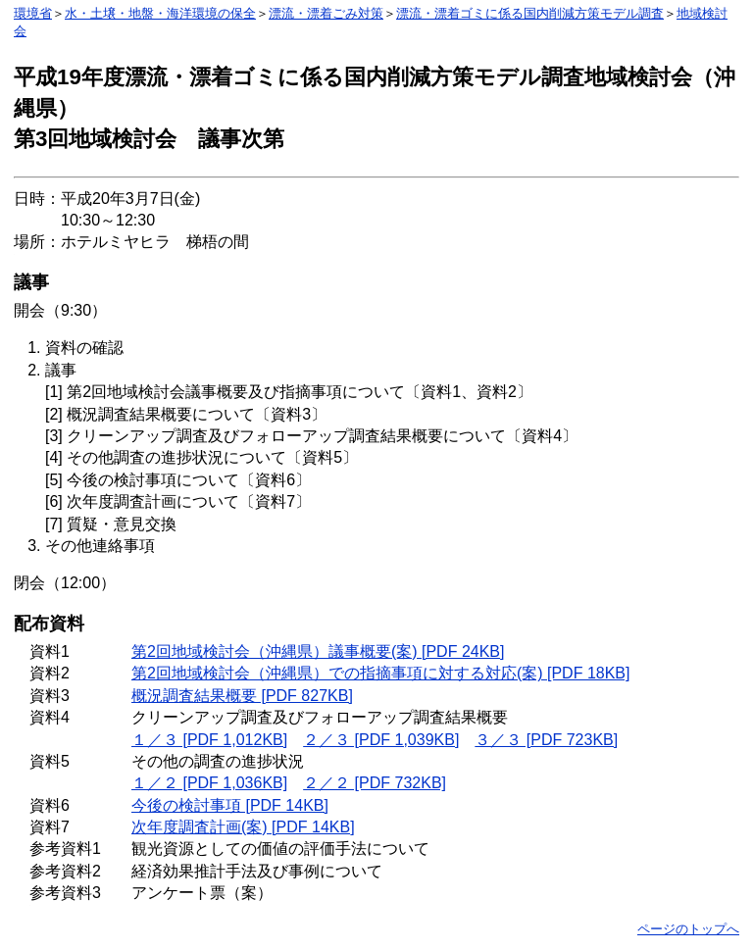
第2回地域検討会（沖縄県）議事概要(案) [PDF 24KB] (317, 651)
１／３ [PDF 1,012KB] (209, 739)
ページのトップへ (688, 929)
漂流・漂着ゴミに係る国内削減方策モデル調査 (530, 13)
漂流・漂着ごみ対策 (326, 13)
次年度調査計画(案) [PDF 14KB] (243, 827)
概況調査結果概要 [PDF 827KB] (242, 695)
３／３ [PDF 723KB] (546, 739)
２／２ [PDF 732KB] (374, 783)
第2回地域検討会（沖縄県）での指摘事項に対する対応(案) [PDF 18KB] (380, 673)
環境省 (33, 13)
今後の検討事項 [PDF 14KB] (229, 805)
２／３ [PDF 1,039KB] (381, 739)
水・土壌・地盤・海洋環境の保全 (160, 13)
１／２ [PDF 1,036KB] (209, 783)
